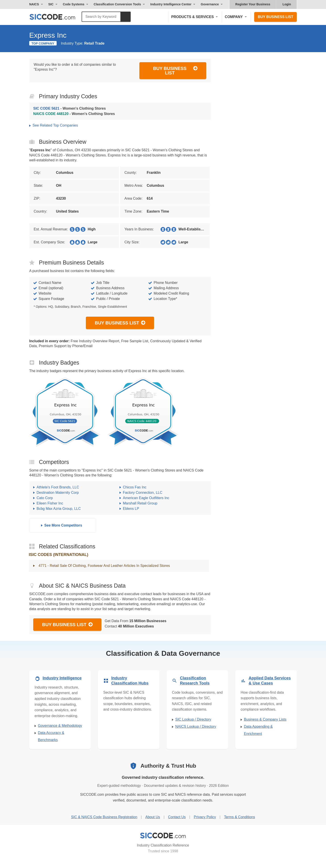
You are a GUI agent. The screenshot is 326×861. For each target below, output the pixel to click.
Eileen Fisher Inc (50, 503)
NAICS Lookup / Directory (195, 726)
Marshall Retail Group (140, 503)
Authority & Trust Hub (168, 766)
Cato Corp (45, 498)
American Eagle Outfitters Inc (146, 498)
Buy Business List (275, 17)
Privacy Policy (205, 817)
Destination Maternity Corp (58, 492)
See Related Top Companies (55, 125)
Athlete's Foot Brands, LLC (58, 487)
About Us (152, 817)
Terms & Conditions (239, 817)
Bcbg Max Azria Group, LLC (59, 508)
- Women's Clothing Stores (69, 108)
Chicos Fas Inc (134, 487)
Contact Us (177, 817)
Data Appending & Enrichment (258, 730)
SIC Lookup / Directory (193, 719)
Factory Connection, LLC (142, 492)
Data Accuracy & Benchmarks (51, 736)
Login (287, 4)
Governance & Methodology (60, 726)
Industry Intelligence (62, 678)
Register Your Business (252, 4)
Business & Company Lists (265, 719)
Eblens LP (131, 508)
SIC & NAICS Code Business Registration (104, 817)
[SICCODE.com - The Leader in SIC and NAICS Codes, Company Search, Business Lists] (57, 17)
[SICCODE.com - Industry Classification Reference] (163, 835)
